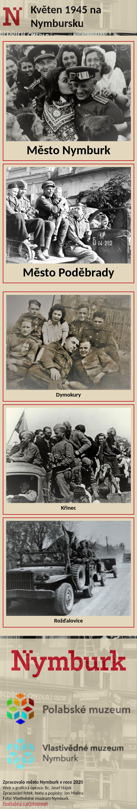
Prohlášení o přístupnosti (25, 803)
